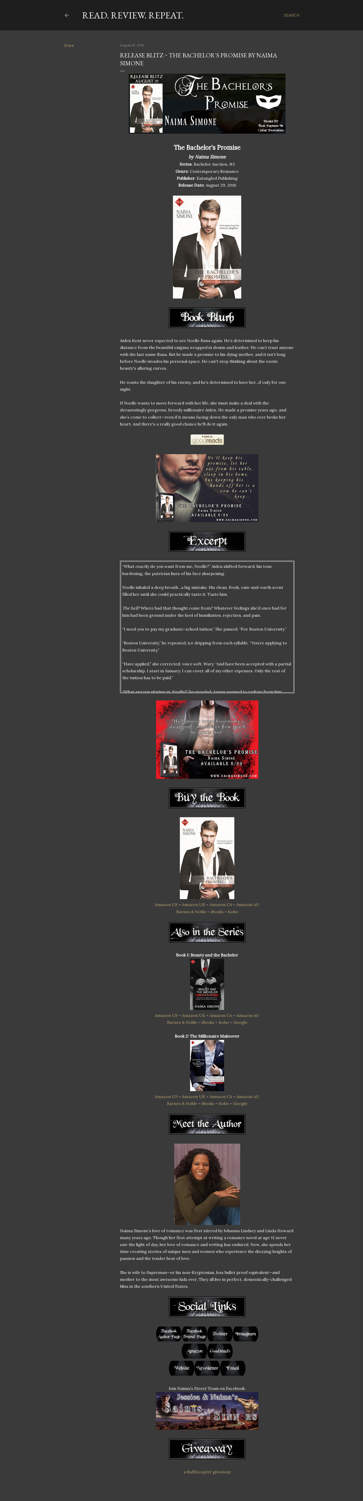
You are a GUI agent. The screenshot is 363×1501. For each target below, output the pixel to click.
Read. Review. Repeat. (133, 15)
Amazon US (166, 904)
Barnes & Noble (191, 911)
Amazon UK (193, 904)
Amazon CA (221, 904)
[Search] (292, 15)
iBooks (217, 911)
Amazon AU (247, 904)
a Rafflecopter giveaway (207, 1471)
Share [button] (69, 45)
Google (240, 1022)
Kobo (233, 911)
